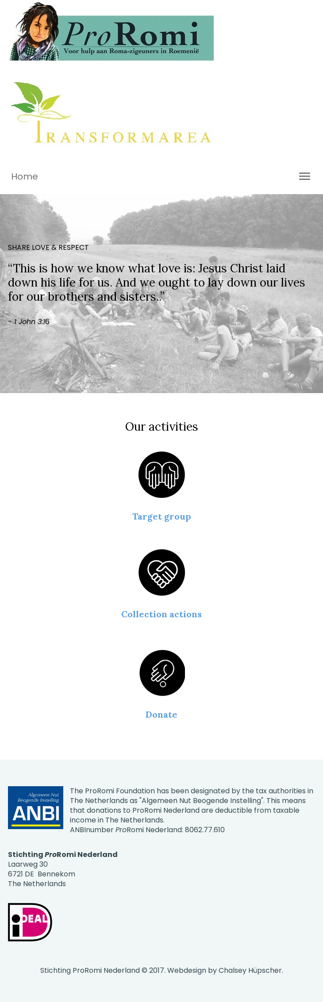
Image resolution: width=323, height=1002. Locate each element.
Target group (161, 516)
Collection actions (161, 614)
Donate (161, 714)
